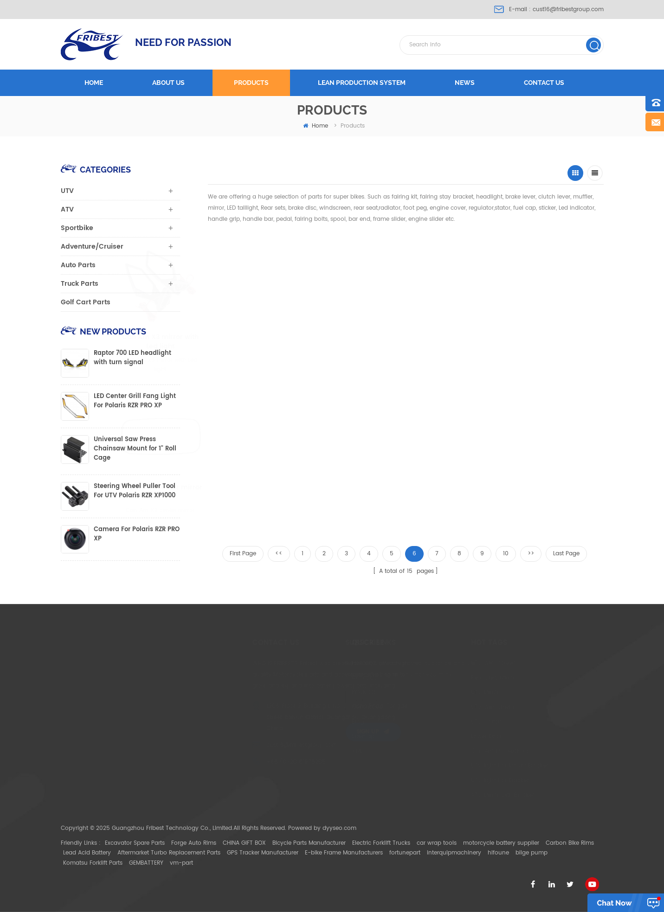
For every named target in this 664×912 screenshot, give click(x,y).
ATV (67, 209)
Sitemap (318, 736)
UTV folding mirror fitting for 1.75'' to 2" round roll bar (351, 342)
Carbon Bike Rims (570, 843)
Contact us (544, 82)
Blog (313, 722)
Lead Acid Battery (87, 852)
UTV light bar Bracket (444, 780)
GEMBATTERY (146, 863)
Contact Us (322, 707)
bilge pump (532, 852)
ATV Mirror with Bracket (447, 795)
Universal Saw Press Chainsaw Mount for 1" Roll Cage (135, 449)
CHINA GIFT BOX (244, 843)
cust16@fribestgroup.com (568, 9)
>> (531, 553)
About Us (319, 678)
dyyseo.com (339, 828)
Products (251, 82)
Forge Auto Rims (193, 843)
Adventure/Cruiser (92, 246)
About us (168, 82)
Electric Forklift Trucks (381, 843)
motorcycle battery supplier (501, 843)
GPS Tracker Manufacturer (262, 852)
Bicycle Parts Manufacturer (309, 843)
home (315, 126)
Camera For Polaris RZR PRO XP (137, 534)
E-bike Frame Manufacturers (344, 852)
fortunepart (404, 852)
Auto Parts (78, 265)
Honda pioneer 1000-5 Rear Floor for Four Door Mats (282, 492)
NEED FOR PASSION (183, 42)
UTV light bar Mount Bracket (454, 765)
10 (506, 553)
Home (93, 82)
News (465, 82)
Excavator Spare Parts (135, 843)
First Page (243, 553)
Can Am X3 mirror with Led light (255, 342)
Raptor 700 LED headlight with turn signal (132, 358)
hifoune (498, 852)
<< (279, 553)
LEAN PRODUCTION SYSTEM (362, 82)
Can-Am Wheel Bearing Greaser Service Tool (445, 342)
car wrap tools (437, 843)
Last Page (566, 553)
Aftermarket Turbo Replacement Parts (168, 852)
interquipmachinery (454, 852)
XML (312, 751)
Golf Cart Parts (85, 302)
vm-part (181, 863)
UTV (67, 191)
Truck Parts (79, 283)
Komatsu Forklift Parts (92, 863)
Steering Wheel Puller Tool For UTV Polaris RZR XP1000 (134, 491)
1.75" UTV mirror (536, 337)
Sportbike (77, 228)
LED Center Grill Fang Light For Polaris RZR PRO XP (135, 401)
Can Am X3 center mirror (206, 488)
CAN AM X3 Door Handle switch (363, 492)
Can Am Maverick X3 (444, 751)
